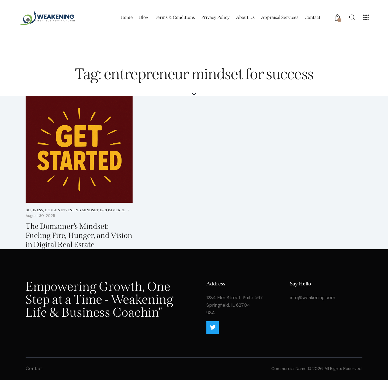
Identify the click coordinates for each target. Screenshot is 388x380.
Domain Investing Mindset (71, 210)
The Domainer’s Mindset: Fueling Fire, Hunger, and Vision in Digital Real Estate (79, 235)
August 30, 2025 (40, 215)
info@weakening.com (312, 297)
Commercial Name (289, 368)
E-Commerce (112, 210)
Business (34, 210)
